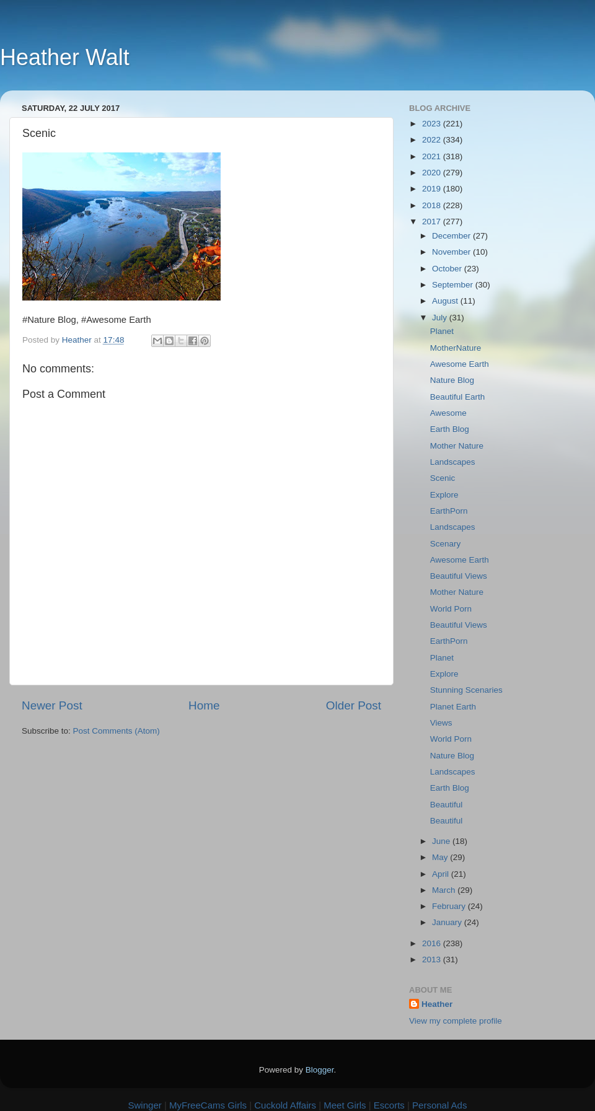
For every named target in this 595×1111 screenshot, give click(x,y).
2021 (432, 156)
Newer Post (52, 705)
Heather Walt (65, 57)
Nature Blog (452, 380)
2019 (432, 188)
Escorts (389, 1105)
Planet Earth (453, 706)
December (452, 235)
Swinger (145, 1105)
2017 (432, 221)
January (448, 922)
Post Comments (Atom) (116, 731)
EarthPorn (449, 511)
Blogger (320, 1069)
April (441, 874)
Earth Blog (449, 429)
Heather (436, 1004)
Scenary (445, 543)
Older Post (353, 705)
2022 (432, 139)
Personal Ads (439, 1105)
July (440, 317)
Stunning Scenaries (466, 690)
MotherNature (456, 348)
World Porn (451, 608)
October (448, 268)
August (446, 300)
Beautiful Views (458, 576)
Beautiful (446, 804)
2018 (432, 205)
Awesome (448, 413)
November (452, 252)
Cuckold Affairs (285, 1105)
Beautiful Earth (457, 397)
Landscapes (452, 462)
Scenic (443, 478)
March (444, 890)
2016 (432, 943)
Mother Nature (456, 445)
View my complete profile (455, 1020)
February (450, 906)
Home (203, 705)
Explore (444, 494)
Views (441, 722)
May (441, 857)
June (442, 841)
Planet (442, 331)
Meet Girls (345, 1105)
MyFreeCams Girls (208, 1105)
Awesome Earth (459, 364)
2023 (432, 123)
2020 (432, 172)
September (453, 284)
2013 (432, 959)
